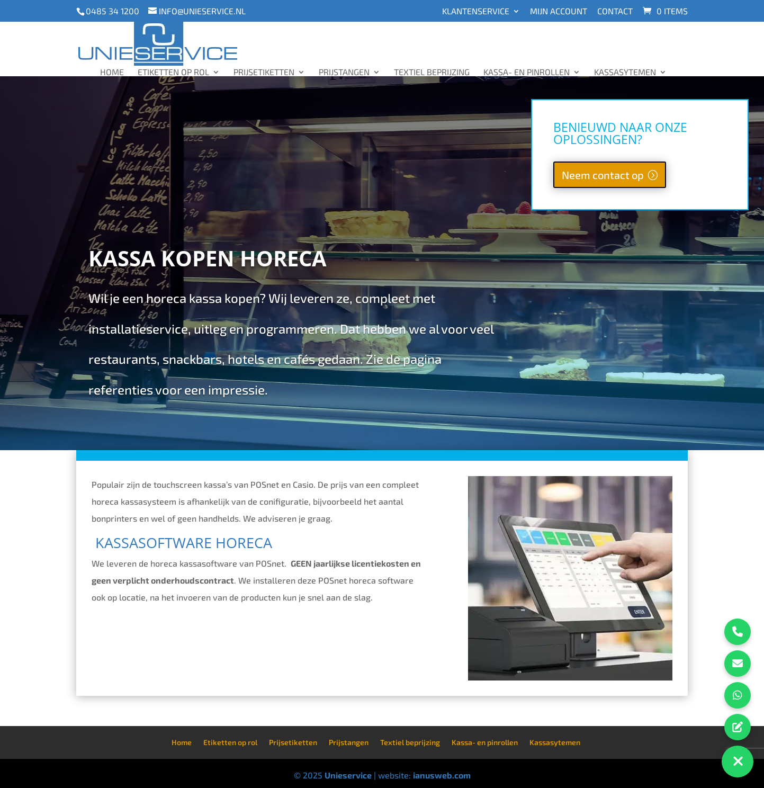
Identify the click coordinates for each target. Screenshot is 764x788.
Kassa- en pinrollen (526, 72)
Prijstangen (344, 72)
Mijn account (558, 11)
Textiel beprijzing (432, 72)
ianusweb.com (442, 775)
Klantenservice (475, 11)
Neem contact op (603, 174)
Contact (615, 11)
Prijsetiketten (263, 72)
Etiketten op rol (173, 72)
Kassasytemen (625, 72)
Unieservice (348, 775)
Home (112, 72)
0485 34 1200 (112, 11)
